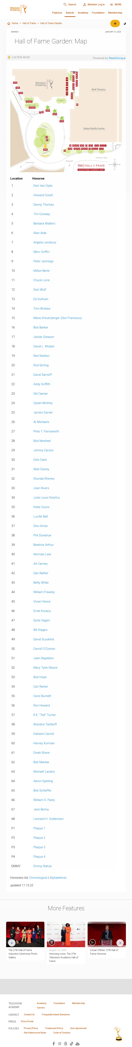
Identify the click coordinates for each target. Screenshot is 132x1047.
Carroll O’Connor (44, 649)
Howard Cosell (43, 195)
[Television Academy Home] (26, 9)
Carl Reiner (40, 686)
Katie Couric (41, 507)
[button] (107, 934)
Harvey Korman (44, 743)
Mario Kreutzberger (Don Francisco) (57, 318)
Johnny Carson (43, 450)
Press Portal (27, 1021)
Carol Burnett (42, 696)
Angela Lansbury (44, 242)
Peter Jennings (43, 261)
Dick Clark (40, 460)
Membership (115, 12)
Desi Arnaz (40, 526)
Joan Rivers (41, 488)
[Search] (70, 4)
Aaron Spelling (43, 781)
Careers (41, 1007)
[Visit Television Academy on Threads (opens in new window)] (65, 1043)
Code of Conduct (61, 1032)
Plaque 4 (39, 856)
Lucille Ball (40, 516)
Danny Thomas (43, 204)
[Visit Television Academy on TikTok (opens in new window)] (71, 1043)
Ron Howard (41, 705)
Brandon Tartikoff (45, 724)
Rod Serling (41, 365)
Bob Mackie (41, 762)
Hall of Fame (29, 23)
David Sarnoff (42, 374)
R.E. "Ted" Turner (44, 715)
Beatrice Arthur (43, 545)
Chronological (38, 877)
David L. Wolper (43, 346)
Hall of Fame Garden (51, 23)
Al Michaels (41, 422)
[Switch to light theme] (115, 23)
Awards (70, 12)
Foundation (98, 12)
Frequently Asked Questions (56, 1014)
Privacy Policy (31, 1028)
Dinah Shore (41, 752)
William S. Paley (44, 800)
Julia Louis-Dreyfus (46, 497)
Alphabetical (58, 877)
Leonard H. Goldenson (48, 819)
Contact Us (29, 1014)
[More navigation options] (115, 4)
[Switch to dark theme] (125, 23)
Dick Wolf (39, 289)
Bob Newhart (42, 441)
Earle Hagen (41, 620)
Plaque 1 (39, 828)
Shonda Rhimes (43, 478)
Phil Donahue (42, 535)
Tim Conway (41, 214)
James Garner (43, 412)
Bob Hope (40, 677)
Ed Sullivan (40, 299)
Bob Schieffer (42, 790)
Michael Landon (44, 771)
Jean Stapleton (43, 658)
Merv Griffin (41, 252)
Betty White (41, 582)
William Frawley (44, 592)
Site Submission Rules (35, 1032)
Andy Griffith (41, 384)
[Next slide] (120, 943)
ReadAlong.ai (117, 58)
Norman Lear (42, 554)
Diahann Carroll (43, 734)
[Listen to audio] (18, 57)
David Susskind (43, 639)
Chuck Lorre (41, 280)
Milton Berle (41, 271)
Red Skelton (41, 356)
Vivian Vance (42, 601)
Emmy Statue (42, 866)
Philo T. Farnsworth (46, 431)
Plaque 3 (39, 847)
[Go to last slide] (12, 943)
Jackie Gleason (43, 337)
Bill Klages (40, 630)
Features (57, 12)
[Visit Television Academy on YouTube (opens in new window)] (77, 1043)
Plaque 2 (39, 838)
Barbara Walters (44, 223)
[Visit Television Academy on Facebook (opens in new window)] (53, 1043)
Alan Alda (39, 233)
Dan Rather (40, 573)
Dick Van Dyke (42, 185)
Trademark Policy (54, 1028)
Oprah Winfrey (43, 403)
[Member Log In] (93, 4)
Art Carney (40, 563)
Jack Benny (41, 809)
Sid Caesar (40, 393)
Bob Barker (40, 327)
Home (12, 23)
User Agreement (78, 1028)
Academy (83, 12)
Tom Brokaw (41, 308)
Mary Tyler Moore (45, 667)
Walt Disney (41, 469)
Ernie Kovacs (42, 611)
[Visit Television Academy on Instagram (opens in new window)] (59, 1043)
